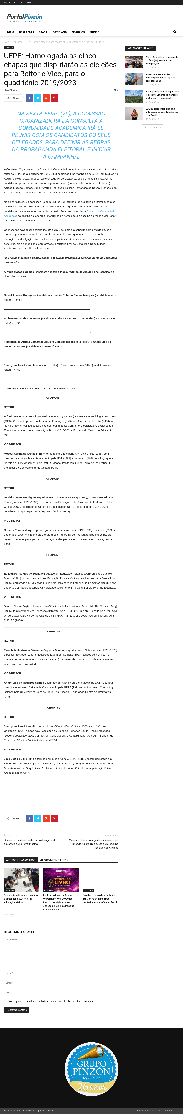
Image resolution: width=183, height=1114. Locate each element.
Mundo (95, 32)
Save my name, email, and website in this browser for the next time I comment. (51, 1001)
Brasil (43, 32)
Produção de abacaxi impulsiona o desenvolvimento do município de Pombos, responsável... (162, 94)
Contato (168, 1110)
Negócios (78, 32)
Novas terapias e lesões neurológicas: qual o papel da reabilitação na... (160, 77)
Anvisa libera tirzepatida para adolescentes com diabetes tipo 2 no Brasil (162, 112)
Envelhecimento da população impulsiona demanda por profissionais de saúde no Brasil (100, 899)
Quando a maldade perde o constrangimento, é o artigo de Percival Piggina (30, 842)
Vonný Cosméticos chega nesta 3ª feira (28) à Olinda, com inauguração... (162, 60)
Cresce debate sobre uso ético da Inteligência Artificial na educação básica (21, 899)
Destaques (26, 32)
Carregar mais (152, 127)
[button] (174, 32)
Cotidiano (60, 32)
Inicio (10, 32)
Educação (18, 41)
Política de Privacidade (148, 1110)
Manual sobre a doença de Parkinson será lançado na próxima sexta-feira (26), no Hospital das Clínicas (93, 844)
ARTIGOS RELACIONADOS (20, 860)
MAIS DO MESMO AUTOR (54, 860)
